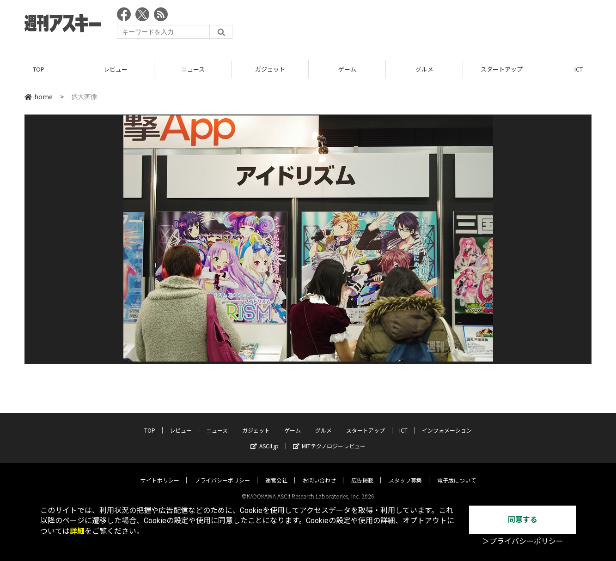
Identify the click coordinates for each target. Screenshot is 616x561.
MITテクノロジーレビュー (329, 438)
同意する (522, 519)
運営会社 (276, 472)
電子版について (456, 472)
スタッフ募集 (405, 472)
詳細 (77, 531)
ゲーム (347, 69)
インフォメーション (447, 422)
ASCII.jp (264, 438)
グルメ (424, 69)
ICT (403, 422)
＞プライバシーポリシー (522, 541)
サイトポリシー (159, 472)
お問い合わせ (319, 472)
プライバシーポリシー (222, 472)
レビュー (116, 69)
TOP (38, 69)
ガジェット (270, 69)
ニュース (193, 69)
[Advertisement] (423, 25)
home (38, 96)
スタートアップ (502, 69)
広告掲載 (362, 472)
